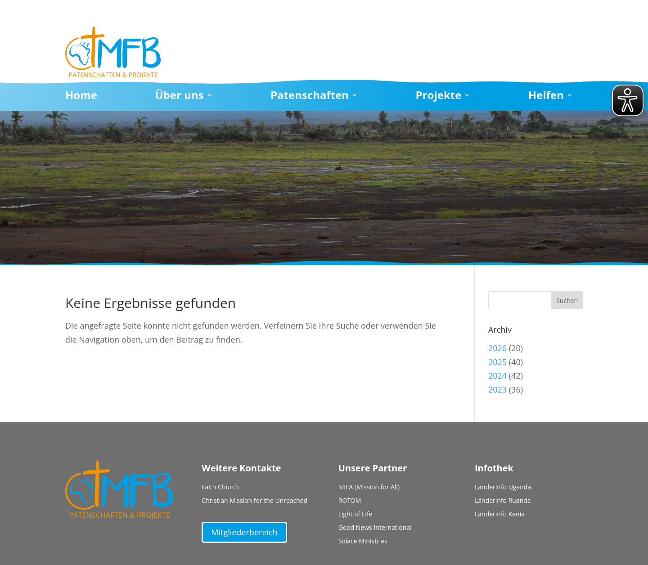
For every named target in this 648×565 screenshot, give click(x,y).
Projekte (439, 97)
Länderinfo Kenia (500, 514)
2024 (497, 375)
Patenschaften (309, 97)
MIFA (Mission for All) (369, 487)
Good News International (375, 528)
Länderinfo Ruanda (503, 501)
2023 (497, 389)
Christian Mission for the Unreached (254, 501)
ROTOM (349, 501)
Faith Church (220, 487)
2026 (497, 348)
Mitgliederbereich (244, 532)
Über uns (179, 97)
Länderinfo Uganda (503, 487)
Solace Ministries (362, 541)
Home (81, 97)
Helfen (546, 97)
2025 (497, 362)
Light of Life (355, 514)
